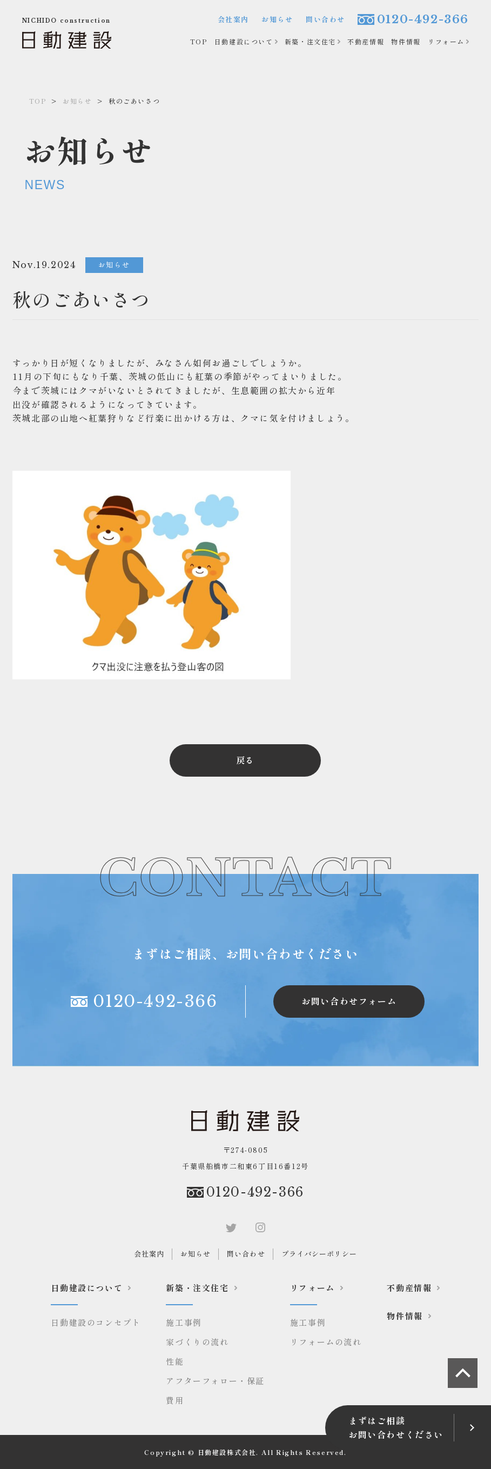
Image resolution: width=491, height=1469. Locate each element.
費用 (175, 1400)
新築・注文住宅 (310, 41)
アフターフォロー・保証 (215, 1380)
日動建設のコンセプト (95, 1322)
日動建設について (243, 41)
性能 (175, 1361)
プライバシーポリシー (319, 1253)
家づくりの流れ (197, 1341)
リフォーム (446, 41)
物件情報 (405, 41)
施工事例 (183, 1322)
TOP (198, 41)
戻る (245, 759)
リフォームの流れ (326, 1341)
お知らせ (277, 19)
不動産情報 (365, 41)
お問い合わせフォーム (348, 1000)
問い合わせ (325, 19)
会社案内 (233, 19)
